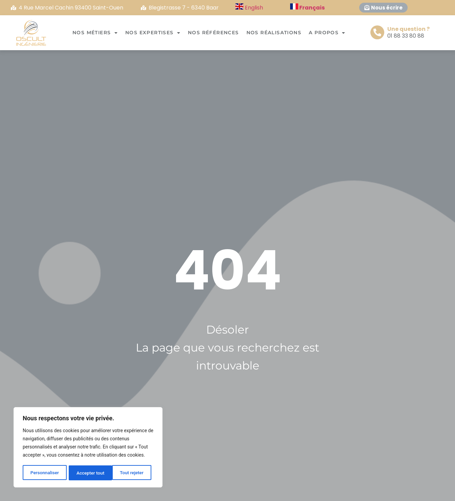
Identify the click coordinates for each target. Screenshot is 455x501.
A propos (327, 33)
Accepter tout (131, 473)
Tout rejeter (88, 473)
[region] (88, 447)
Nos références (213, 32)
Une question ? (408, 29)
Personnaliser (44, 473)
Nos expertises (152, 33)
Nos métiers (95, 33)
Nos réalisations (273, 32)
